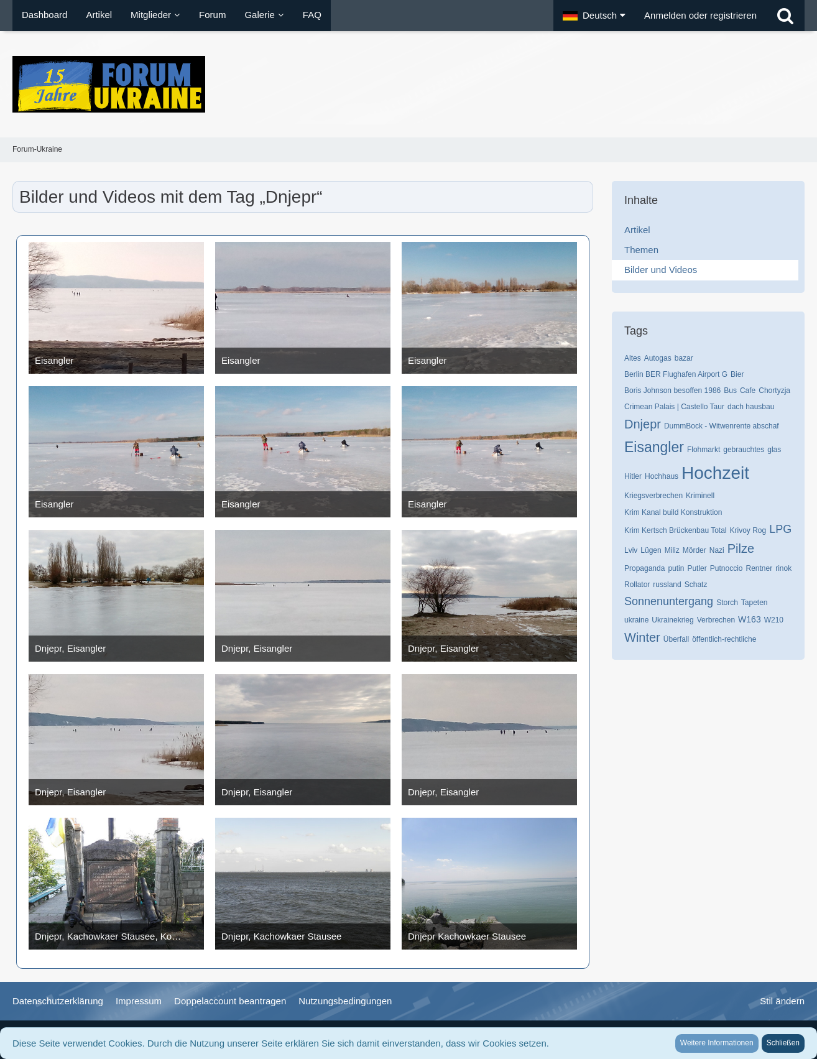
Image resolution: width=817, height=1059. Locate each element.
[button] (594, 15)
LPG (780, 529)
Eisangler (654, 447)
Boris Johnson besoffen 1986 (672, 390)
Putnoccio (726, 568)
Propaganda (644, 568)
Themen (641, 249)
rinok (783, 568)
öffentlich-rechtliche (724, 639)
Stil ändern (782, 1001)
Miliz (672, 550)
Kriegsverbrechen (653, 495)
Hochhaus (661, 476)
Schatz (696, 584)
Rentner (758, 568)
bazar (684, 358)
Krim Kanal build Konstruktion (673, 512)
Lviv (630, 550)
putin (676, 568)
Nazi (716, 550)
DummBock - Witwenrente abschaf (721, 426)
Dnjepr (642, 424)
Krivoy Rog (748, 530)
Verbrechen (716, 620)
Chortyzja (774, 390)
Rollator (637, 584)
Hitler (633, 476)
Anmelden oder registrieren (700, 15)
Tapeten (754, 602)
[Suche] (785, 15)
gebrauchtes (743, 449)
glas (774, 449)
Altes (632, 358)
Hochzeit (715, 473)
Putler (696, 568)
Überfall (676, 639)
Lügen (650, 550)
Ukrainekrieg (672, 620)
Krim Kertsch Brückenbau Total (675, 530)
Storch (727, 602)
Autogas (658, 358)
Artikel (637, 229)
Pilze (740, 548)
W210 (773, 620)
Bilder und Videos (660, 269)
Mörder (694, 550)
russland (667, 584)
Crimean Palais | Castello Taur (674, 406)
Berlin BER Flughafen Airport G (675, 374)
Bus (730, 390)
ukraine (636, 620)
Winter (642, 637)
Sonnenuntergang (668, 601)
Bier (737, 374)
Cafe (747, 390)
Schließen (783, 1042)
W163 (749, 619)
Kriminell (700, 495)
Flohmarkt (703, 449)
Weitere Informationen (717, 1042)
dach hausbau (750, 406)
